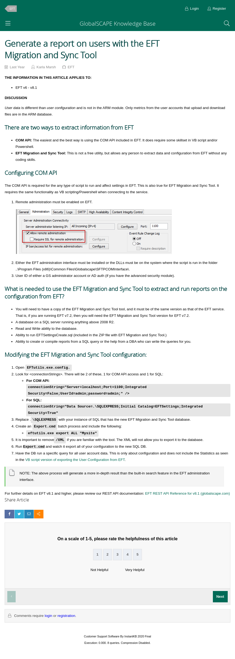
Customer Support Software (102, 636)
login (48, 616)
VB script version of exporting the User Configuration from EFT (75, 460)
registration (66, 616)
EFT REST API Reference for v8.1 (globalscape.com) (187, 493)
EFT (12, 8)
